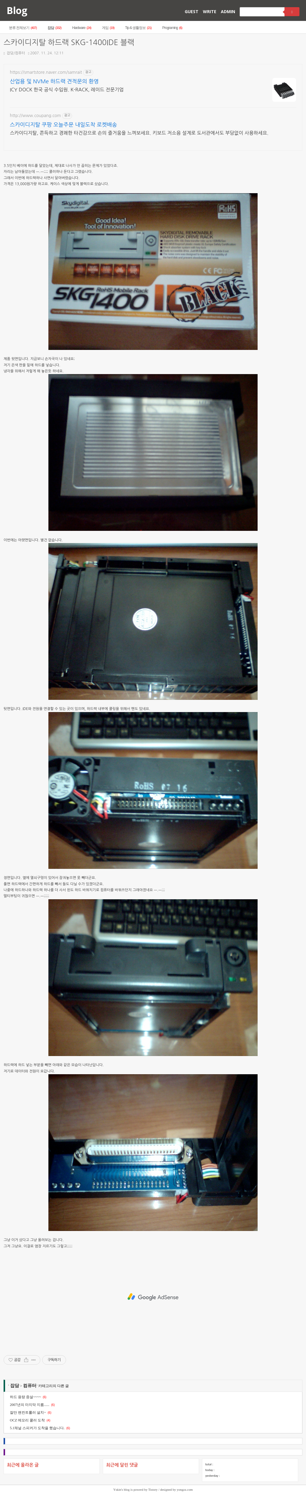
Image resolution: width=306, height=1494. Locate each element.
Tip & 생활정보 (138, 28)
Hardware (81, 28)
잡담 (55, 28)
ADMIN (228, 11)
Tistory (152, 1489)
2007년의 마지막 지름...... (29, 1405)
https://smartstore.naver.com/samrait (46, 72)
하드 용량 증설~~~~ (25, 1397)
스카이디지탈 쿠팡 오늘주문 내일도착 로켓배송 (63, 124)
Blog (17, 10)
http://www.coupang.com (35, 115)
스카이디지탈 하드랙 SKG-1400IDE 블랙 (69, 42)
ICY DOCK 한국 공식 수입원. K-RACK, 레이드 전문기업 (67, 89)
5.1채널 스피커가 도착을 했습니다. (37, 1428)
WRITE (209, 11)
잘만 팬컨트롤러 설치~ (28, 1412)
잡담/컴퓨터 (14, 53)
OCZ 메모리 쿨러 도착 (27, 1420)
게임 (108, 28)
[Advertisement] (153, 1297)
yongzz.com (185, 1489)
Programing (172, 28)
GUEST (191, 11)
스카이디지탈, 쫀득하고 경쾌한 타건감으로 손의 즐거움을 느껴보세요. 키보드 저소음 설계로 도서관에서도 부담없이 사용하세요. (139, 132)
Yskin (117, 1489)
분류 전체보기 (23, 28)
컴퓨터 (29, 1385)
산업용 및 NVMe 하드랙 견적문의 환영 (54, 81)
